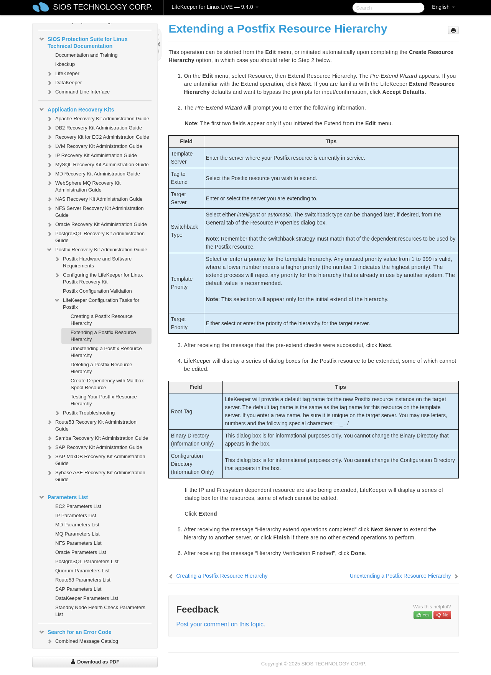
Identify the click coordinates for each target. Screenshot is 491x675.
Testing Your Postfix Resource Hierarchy (104, 400)
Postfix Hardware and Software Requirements (93, 261)
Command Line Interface (78, 92)
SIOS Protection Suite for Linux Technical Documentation (82, 41)
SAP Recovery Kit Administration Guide (94, 447)
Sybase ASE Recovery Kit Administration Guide (95, 475)
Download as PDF (95, 662)
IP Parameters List (75, 515)
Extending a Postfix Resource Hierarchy (103, 335)
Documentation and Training (86, 55)
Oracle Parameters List (80, 552)
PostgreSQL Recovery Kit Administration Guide (95, 236)
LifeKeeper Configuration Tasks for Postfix (96, 303)
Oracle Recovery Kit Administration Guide (96, 224)
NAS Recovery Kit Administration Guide (94, 199)
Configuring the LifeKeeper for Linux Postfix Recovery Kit (98, 277)
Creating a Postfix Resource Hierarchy (102, 319)
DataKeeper (64, 82)
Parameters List (63, 497)
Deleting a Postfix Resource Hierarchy (101, 368)
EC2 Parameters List (78, 506)
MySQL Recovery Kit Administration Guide (97, 164)
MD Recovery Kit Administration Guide (93, 174)
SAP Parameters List (78, 589)
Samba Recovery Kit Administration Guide (97, 438)
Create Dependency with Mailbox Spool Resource (107, 384)
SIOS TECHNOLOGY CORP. (102, 7)
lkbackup (65, 64)
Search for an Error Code (75, 632)
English (443, 7)
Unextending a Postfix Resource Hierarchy (106, 352)
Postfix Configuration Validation (97, 291)
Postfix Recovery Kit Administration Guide (96, 249)
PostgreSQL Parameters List (87, 561)
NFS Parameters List (78, 543)
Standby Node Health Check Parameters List (100, 611)
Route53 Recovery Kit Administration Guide (91, 425)
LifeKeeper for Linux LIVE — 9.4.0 (214, 7)
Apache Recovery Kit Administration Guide (97, 118)
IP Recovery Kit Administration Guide (91, 155)
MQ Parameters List (77, 534)
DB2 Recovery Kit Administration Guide (94, 128)
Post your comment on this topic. (220, 624)
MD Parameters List (77, 525)
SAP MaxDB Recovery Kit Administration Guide (95, 459)
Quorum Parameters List (82, 570)
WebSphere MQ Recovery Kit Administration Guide (83, 186)
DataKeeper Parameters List (86, 598)
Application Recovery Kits (76, 109)
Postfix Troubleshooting (84, 413)
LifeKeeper (62, 73)
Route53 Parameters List (82, 580)
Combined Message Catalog (82, 641)
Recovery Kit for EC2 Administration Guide (97, 137)
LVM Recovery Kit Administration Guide (94, 146)
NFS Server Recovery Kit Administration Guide (94, 211)
